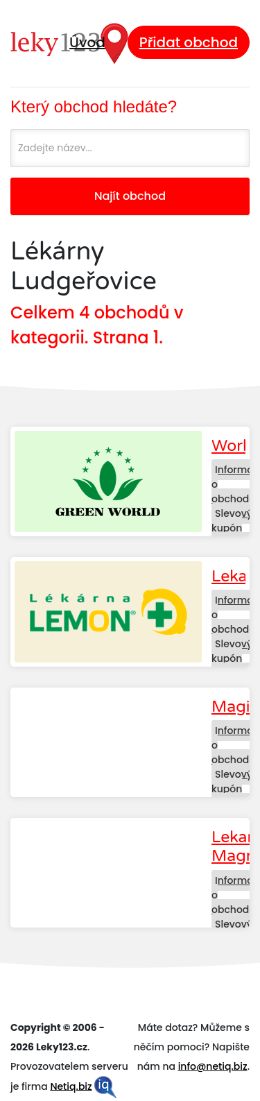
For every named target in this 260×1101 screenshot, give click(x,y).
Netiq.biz (71, 1086)
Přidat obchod (188, 42)
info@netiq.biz (213, 1066)
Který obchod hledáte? (93, 106)
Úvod (87, 42)
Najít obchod (130, 196)
